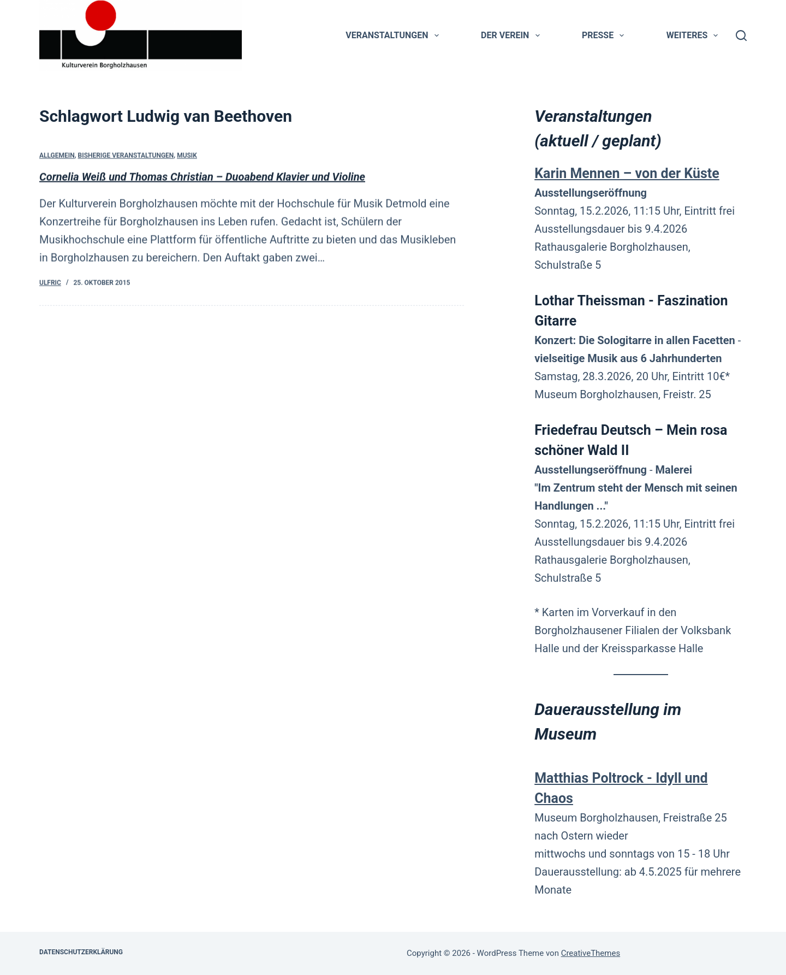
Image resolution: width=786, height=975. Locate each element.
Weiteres (694, 35)
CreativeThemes (591, 953)
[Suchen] (741, 35)
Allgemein (57, 156)
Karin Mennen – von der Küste (626, 173)
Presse (605, 35)
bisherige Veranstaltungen (126, 156)
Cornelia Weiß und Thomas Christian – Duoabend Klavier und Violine (202, 177)
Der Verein (512, 35)
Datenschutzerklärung (81, 952)
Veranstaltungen (394, 35)
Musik (187, 156)
